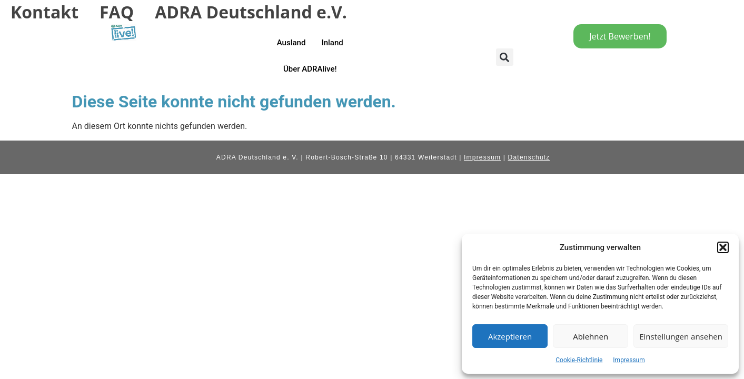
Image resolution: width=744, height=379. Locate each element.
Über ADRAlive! (309, 69)
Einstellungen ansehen (680, 336)
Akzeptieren (510, 336)
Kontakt (44, 12)
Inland (332, 42)
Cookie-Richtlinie (578, 360)
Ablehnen (590, 336)
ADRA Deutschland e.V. (251, 12)
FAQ (117, 12)
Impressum (628, 360)
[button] (723, 247)
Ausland (291, 42)
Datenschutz (529, 157)
